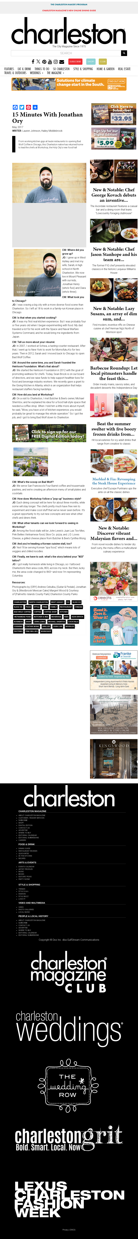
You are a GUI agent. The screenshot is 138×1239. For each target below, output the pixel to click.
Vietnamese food (22, 617)
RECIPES (22, 858)
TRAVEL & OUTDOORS (15, 72)
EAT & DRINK (24, 68)
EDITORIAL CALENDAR (28, 835)
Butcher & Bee (41, 617)
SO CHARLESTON (61, 68)
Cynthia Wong (32, 626)
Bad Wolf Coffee (22, 612)
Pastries (18, 631)
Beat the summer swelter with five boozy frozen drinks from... (113, 428)
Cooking (18, 626)
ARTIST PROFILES (26, 869)
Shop (28, 622)
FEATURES (9, 68)
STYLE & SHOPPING (83, 68)
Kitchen (64, 612)
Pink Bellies (32, 631)
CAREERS (22, 840)
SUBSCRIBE (75, 61)
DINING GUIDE (24, 848)
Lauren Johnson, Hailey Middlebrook (42, 130)
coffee (37, 612)
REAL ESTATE (124, 68)
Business (18, 622)
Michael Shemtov (56, 622)
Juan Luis (57, 626)
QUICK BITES (24, 854)
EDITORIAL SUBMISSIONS (29, 838)
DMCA (72, 1230)
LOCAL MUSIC (24, 912)
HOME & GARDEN (105, 68)
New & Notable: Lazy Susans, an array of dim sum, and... (114, 313)
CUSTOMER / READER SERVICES (31, 818)
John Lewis (39, 622)
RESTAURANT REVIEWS (28, 851)
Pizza (28, 607)
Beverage (56, 617)
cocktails (73, 622)
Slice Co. (18, 607)
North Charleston (38, 602)
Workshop (46, 631)
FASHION (22, 894)
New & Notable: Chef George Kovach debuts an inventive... (113, 195)
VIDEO (21, 907)
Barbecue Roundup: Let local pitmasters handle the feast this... (114, 373)
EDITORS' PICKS (25, 877)
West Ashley (57, 602)
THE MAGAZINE (55, 72)
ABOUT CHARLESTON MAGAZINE (32, 815)
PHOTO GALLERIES (26, 910)
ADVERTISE (23, 830)
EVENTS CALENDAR (26, 867)
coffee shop (50, 612)
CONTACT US (24, 828)
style (37, 607)
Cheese (78, 607)
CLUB (103, 61)
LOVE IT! (22, 899)
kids (66, 617)
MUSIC (21, 872)
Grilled (46, 626)
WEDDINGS (36, 72)
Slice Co (76, 602)
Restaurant (66, 607)
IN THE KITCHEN (25, 856)
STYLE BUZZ (23, 896)
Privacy (66, 1230)
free (45, 607)
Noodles (70, 626)
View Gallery (26, 292)
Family (54, 607)
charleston (20, 602)
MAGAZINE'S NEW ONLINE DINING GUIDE (69, 10)
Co (68, 602)
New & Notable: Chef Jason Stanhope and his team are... (114, 254)
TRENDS (22, 889)
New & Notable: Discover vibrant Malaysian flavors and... (113, 533)
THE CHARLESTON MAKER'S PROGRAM (69, 4)
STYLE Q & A (23, 891)
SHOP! (91, 61)
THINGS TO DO (42, 68)
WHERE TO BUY (25, 833)
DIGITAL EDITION (25, 825)
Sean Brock (77, 617)
